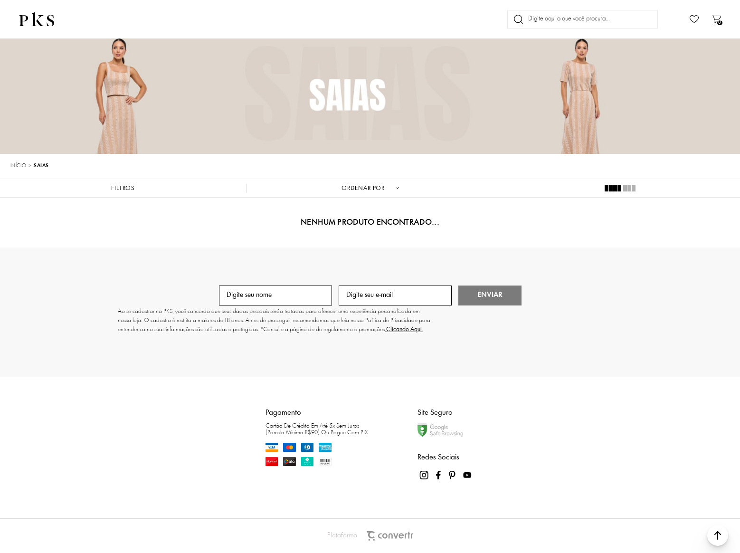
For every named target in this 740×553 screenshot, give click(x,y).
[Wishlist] (694, 19)
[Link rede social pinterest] (453, 475)
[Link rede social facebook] (439, 475)
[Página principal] (44, 19)
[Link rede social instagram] (424, 475)
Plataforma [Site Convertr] (370, 536)
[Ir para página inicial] (18, 166)
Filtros (123, 188)
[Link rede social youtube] (467, 475)
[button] (717, 535)
